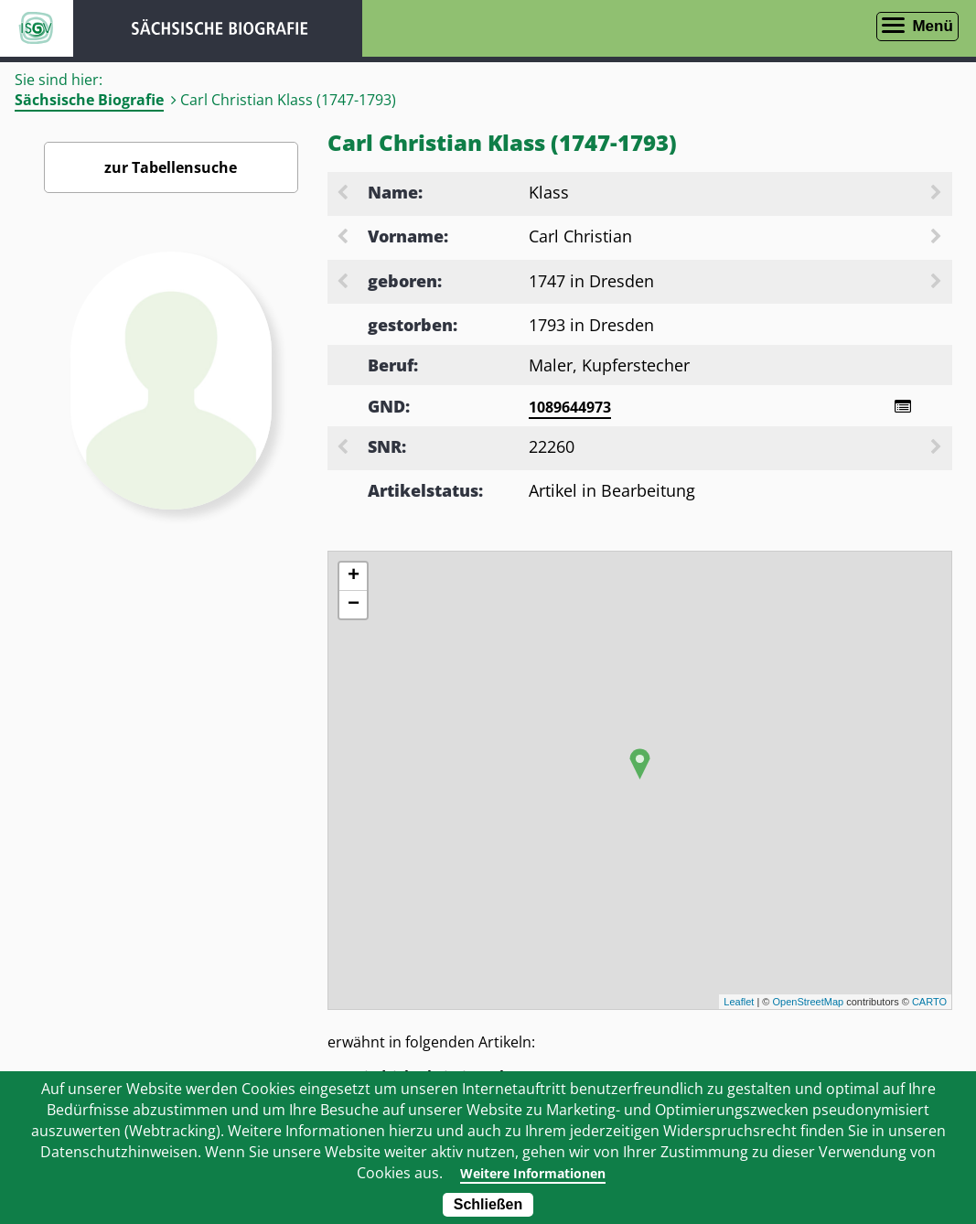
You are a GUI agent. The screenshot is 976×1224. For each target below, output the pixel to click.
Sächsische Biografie (89, 100)
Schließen (488, 1204)
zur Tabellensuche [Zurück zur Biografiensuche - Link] (170, 167)
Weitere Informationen (533, 1173)
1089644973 (570, 407)
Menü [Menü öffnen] (932, 26)
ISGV (36, 28)
